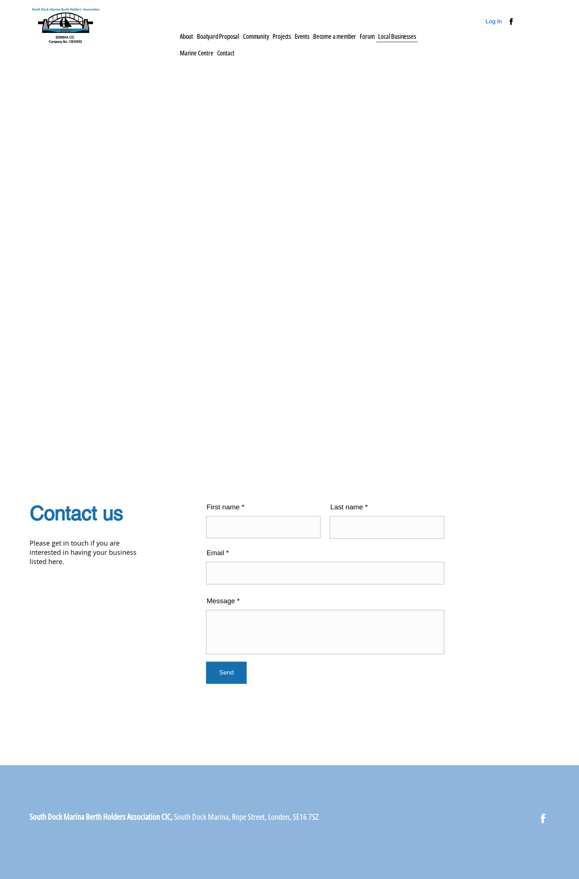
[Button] (510, 21)
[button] (282, 36)
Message (220, 600)
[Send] (226, 673)
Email (215, 552)
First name (223, 506)
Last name (346, 506)
